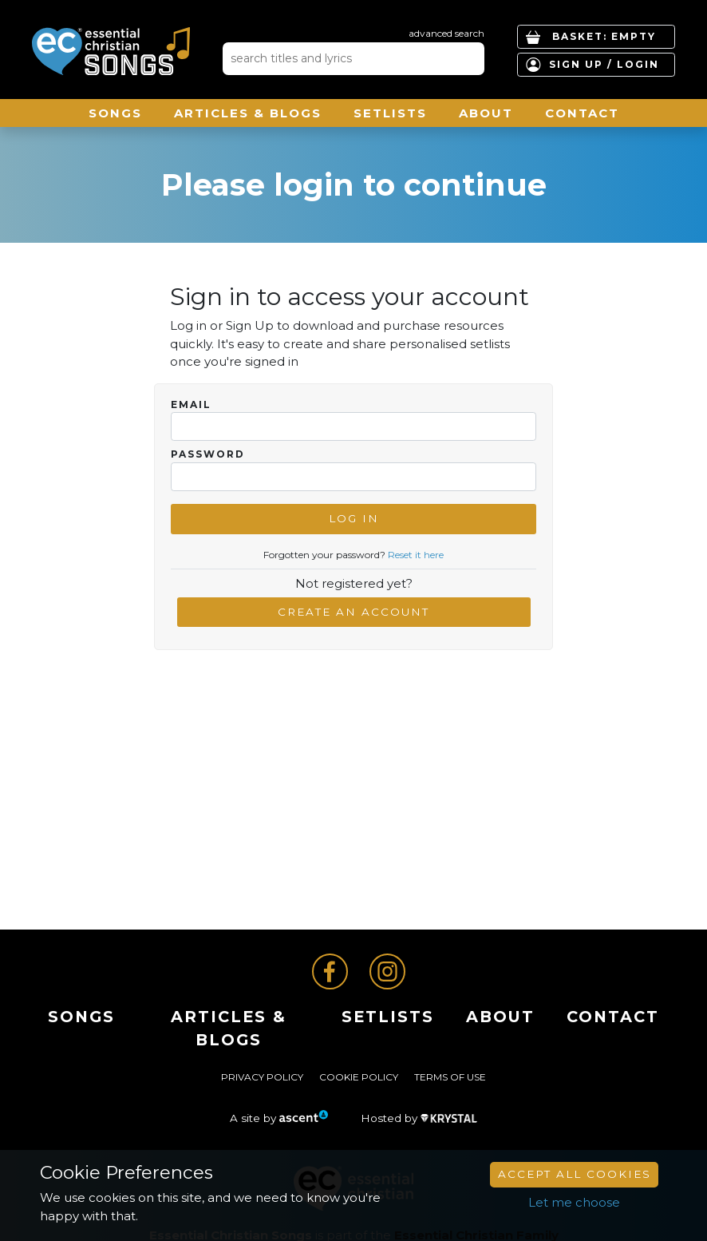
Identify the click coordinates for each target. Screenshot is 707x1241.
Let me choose (574, 1202)
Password (208, 454)
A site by (279, 1118)
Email (191, 405)
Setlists (390, 113)
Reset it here (416, 555)
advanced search (446, 33)
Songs (115, 113)
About (486, 113)
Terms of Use (450, 1077)
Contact (582, 113)
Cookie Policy (358, 1077)
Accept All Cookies (574, 1174)
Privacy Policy (262, 1077)
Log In (354, 518)
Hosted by (419, 1118)
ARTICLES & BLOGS (248, 113)
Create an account (353, 611)
